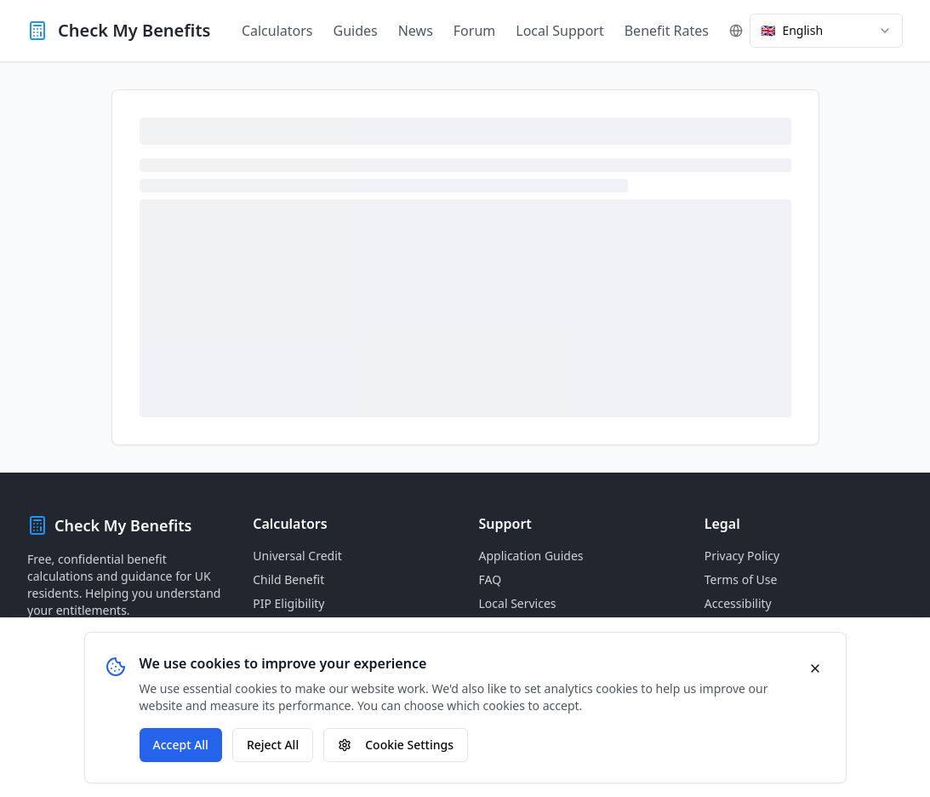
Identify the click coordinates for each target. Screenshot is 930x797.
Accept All (180, 745)
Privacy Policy (742, 556)
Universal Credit (297, 556)
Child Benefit (288, 579)
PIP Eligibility (288, 603)
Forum (474, 30)
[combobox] (826, 31)
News (415, 30)
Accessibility (738, 603)
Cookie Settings (396, 745)
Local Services (517, 603)
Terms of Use (741, 579)
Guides (356, 30)
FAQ (490, 579)
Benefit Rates (667, 30)
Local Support (559, 30)
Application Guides (531, 556)
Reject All (273, 745)
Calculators (277, 30)
